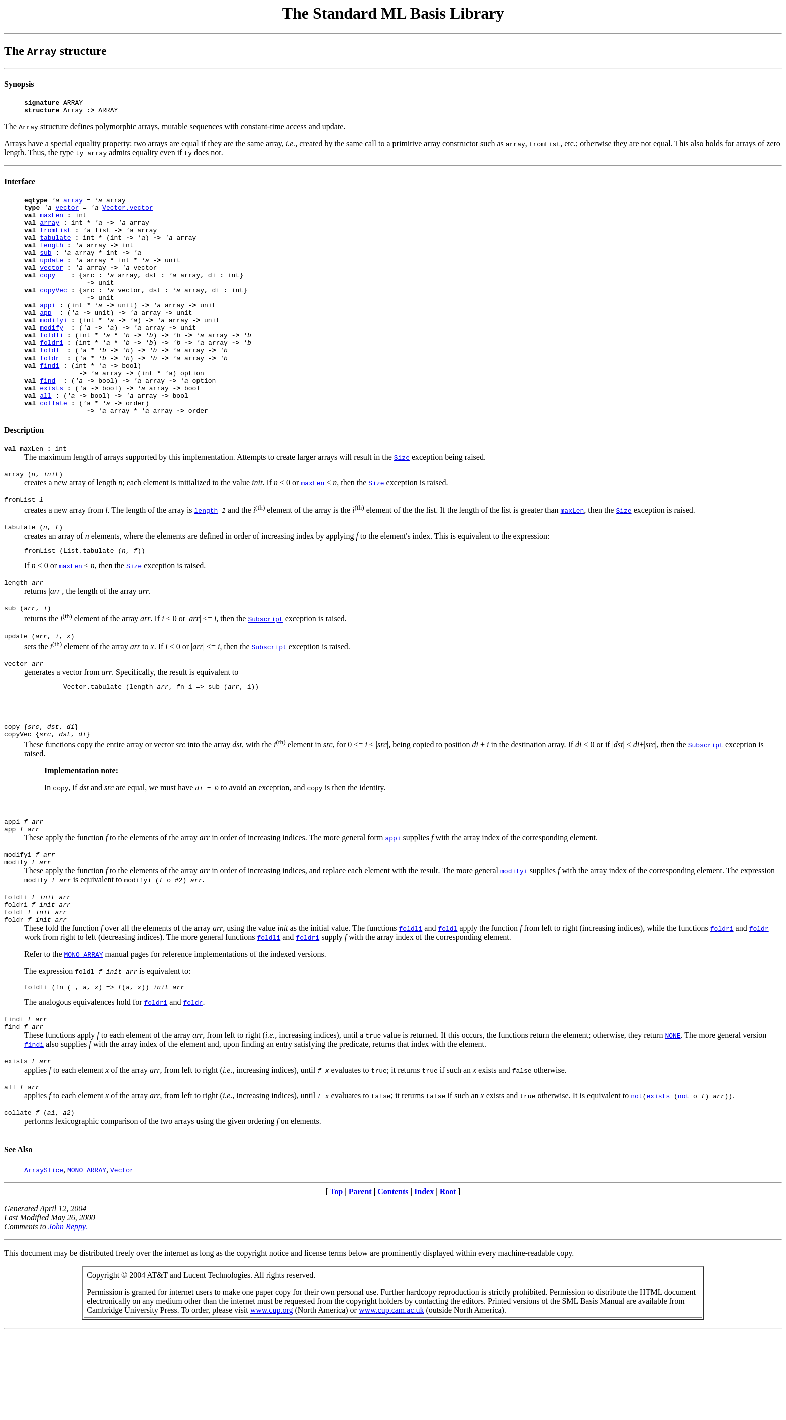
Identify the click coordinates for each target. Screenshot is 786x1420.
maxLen (51, 222)
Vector (122, 1257)
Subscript (265, 676)
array (73, 204)
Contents (392, 1279)
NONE (672, 1118)
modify (51, 357)
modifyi (53, 348)
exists (51, 429)
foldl (49, 384)
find (47, 420)
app (45, 339)
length (51, 258)
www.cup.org (271, 1397)
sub (45, 267)
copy (47, 294)
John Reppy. (67, 1314)
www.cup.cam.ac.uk (391, 1397)
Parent (360, 1279)
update (51, 276)
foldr (49, 393)
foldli (51, 366)
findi (49, 402)
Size (402, 505)
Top (336, 1279)
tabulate (55, 249)
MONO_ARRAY (83, 1032)
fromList (55, 240)
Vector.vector (127, 213)
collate (53, 447)
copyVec (53, 312)
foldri (51, 375)
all (45, 438)
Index (424, 1279)
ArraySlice (43, 1257)
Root (448, 1279)
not (636, 1181)
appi (47, 330)
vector (67, 213)
